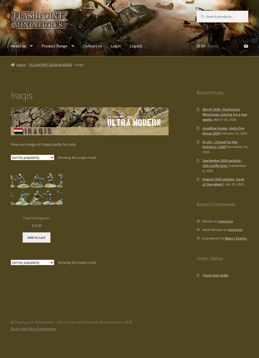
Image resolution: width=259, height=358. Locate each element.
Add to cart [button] (36, 237)
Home (21, 64)
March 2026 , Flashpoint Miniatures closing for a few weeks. (224, 114)
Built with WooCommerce (33, 328)
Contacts (225, 221)
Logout (136, 45)
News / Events (236, 238)
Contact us (92, 45)
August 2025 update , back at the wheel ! (223, 182)
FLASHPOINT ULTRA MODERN (51, 64)
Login (116, 45)
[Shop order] (32, 157)
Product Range (54, 45)
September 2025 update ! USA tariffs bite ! (222, 163)
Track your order (215, 275)
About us (18, 45)
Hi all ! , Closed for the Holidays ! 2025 (219, 144)
